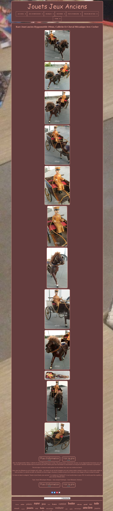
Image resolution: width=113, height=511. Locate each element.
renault (16, 508)
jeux (44, 504)
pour (67, 508)
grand (85, 504)
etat (36, 508)
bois (42, 508)
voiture (59, 507)
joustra (97, 508)
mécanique (78, 508)
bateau (17, 504)
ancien (87, 507)
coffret (71, 508)
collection (79, 504)
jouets (30, 507)
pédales (29, 504)
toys (90, 504)
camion (62, 503)
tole (96, 503)
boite (71, 503)
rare (37, 503)
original (23, 508)
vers (49, 504)
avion (22, 504)
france (54, 504)
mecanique (49, 508)
